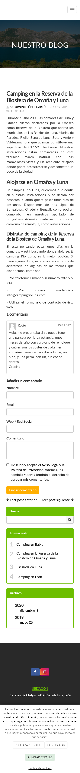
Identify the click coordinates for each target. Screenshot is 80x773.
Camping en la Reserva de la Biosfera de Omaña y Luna (37, 555)
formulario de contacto (43, 302)
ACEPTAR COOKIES (40, 757)
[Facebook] (35, 672)
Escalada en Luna (29, 567)
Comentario (15, 438)
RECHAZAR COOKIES (28, 745)
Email (10, 404)
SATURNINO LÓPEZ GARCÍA (28, 107)
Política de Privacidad (27, 470)
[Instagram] (44, 672)
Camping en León (29, 577)
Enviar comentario (22, 490)
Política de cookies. (40, 768)
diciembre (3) (29, 610)
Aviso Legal (50, 465)
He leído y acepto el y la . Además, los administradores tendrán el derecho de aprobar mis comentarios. (40, 472)
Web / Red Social (19, 421)
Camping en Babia (29, 544)
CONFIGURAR (56, 745)
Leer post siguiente (58, 500)
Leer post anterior (21, 500)
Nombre (12, 388)
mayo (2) (26, 622)
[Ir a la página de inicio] (32, 9)
